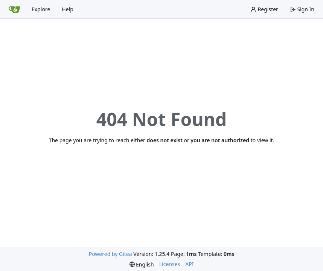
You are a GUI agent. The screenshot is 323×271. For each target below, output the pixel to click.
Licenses (169, 264)
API (189, 264)
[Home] (14, 9)
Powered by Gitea (110, 253)
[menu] (142, 264)
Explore (41, 9)
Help (67, 9)
